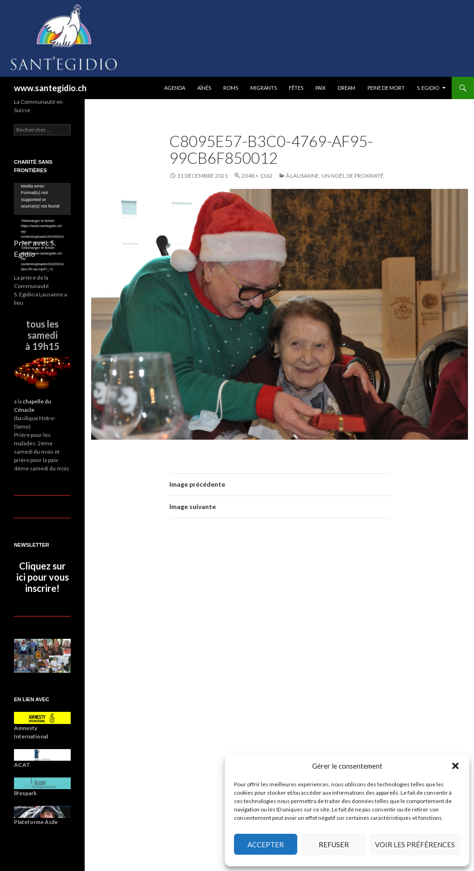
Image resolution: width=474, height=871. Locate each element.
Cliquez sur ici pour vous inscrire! (42, 577)
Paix (320, 88)
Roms (230, 88)
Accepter (265, 844)
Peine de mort (386, 88)
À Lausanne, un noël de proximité (335, 175)
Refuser (334, 844)
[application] (42, 199)
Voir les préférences (415, 844)
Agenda (174, 88)
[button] (455, 765)
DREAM (346, 88)
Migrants (263, 88)
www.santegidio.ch (50, 88)
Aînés (204, 88)
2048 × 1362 (257, 175)
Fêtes (296, 88)
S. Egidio (428, 88)
